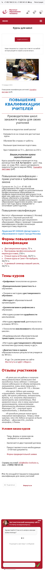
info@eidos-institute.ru (28, 463)
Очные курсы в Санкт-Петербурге (21, 258)
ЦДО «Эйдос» (24, 362)
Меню (5, 21)
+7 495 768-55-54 (10, 2)
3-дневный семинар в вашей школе (21, 263)
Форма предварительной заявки (22, 454)
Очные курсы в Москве (15, 256)
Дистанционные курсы (15, 248)
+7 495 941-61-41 (23, 2)
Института (10, 362)
